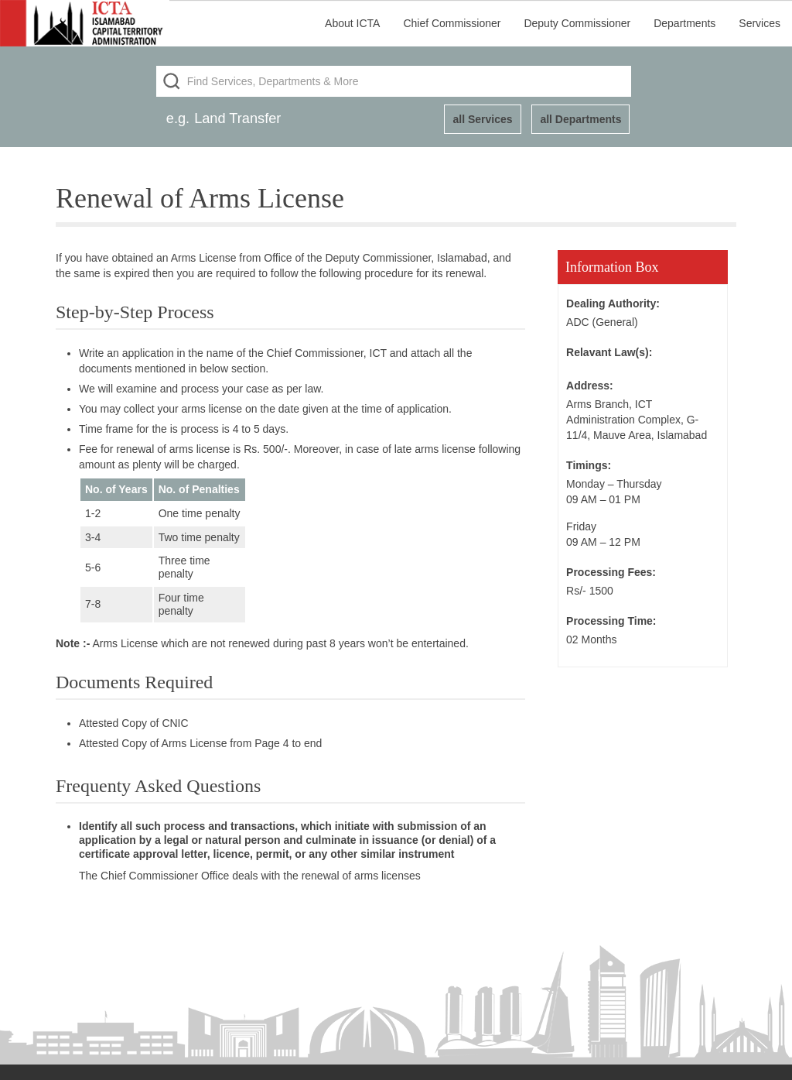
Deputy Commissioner (577, 23)
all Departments (580, 119)
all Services (482, 119)
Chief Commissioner (451, 23)
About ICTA (352, 23)
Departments (684, 23)
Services (759, 23)
